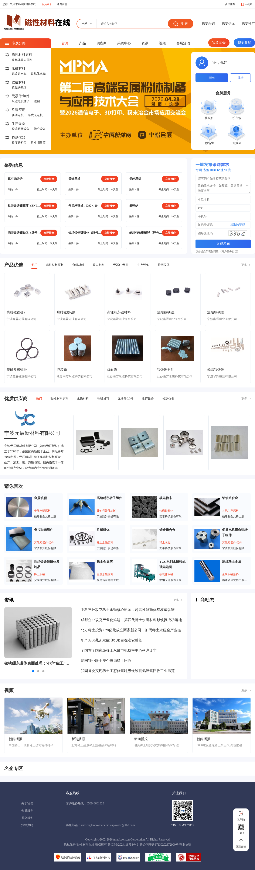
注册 (241, 77)
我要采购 (208, 23)
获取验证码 (237, 224)
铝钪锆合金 (230, 498)
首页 (65, 43)
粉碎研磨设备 (21, 128)
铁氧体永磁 (38, 73)
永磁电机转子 (21, 101)
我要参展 (244, 42)
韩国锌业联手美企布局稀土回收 (106, 661)
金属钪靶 (40, 498)
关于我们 (27, 803)
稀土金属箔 (105, 561)
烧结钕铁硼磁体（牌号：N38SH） (84, 232)
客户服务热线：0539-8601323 (85, 803)
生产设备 (18, 123)
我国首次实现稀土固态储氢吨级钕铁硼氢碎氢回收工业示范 (128, 671)
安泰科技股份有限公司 (172, 516)
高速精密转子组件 (109, 498)
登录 (212, 77)
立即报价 (49, 178)
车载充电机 (35, 115)
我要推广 (248, 23)
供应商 (101, 43)
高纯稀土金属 (231, 561)
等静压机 (74, 178)
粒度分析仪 (19, 142)
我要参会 (219, 42)
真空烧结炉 (15, 178)
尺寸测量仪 (38, 142)
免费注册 (62, 4)
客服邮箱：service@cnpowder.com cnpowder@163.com (100, 825)
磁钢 (37, 101)
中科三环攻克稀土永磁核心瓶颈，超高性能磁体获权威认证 (128, 610)
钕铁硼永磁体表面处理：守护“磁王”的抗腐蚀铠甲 (38, 663)
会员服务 (230, 4)
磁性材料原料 (22, 54)
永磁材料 (18, 68)
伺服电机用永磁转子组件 (235, 532)
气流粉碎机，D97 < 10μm (84, 205)
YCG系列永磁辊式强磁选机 (172, 564)
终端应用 (18, 110)
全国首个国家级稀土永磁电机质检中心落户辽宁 (119, 650)
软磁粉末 (165, 498)
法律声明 (27, 825)
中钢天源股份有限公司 (172, 580)
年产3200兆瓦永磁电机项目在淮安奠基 (111, 640)
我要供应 (228, 23)
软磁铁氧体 (19, 87)
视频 (162, 43)
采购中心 (124, 43)
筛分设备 (40, 128)
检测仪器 (18, 137)
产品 (82, 43)
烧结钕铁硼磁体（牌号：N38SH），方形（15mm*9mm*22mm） (24, 232)
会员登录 (47, 4)
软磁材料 (18, 82)
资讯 (145, 43)
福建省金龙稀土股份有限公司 (47, 516)
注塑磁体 (103, 530)
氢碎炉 (133, 205)
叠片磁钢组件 (43, 530)
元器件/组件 (21, 96)
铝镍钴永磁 (19, 73)
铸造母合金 (167, 530)
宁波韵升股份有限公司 (110, 516)
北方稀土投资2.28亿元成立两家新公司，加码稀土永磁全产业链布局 (133, 630)
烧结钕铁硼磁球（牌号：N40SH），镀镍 (145, 232)
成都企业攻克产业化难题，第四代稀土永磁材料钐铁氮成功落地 (131, 620)
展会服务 (27, 817)
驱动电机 (18, 115)
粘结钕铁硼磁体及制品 (47, 564)
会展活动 (183, 43)
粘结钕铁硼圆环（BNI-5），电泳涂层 (24, 205)
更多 (246, 265)
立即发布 (223, 244)
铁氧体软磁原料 (22, 60)
